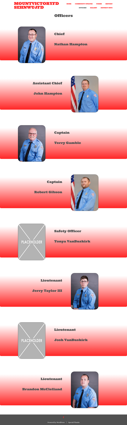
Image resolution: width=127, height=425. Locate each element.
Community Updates (84, 4)
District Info (107, 8)
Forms (99, 4)
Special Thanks (74, 422)
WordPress (61, 422)
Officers (82, 8)
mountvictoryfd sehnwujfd (36, 5)
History (109, 4)
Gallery (93, 8)
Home (69, 4)
